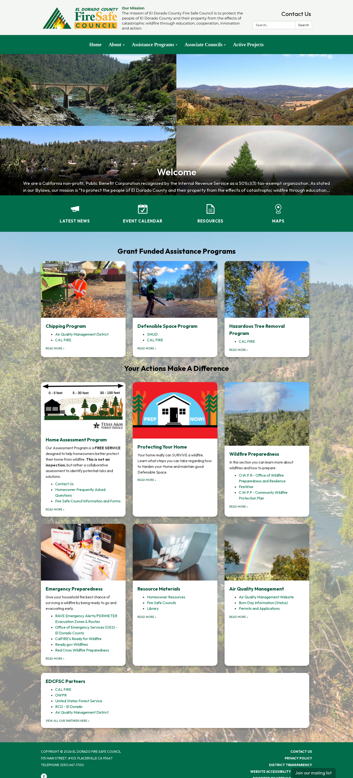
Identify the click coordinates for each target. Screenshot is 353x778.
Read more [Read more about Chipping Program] (55, 348)
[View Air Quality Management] (266, 558)
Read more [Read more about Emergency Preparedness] (55, 658)
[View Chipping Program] (83, 295)
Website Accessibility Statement (281, 771)
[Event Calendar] (143, 210)
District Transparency (290, 765)
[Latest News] (75, 210)
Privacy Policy (298, 758)
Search (303, 25)
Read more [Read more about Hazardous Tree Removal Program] (238, 350)
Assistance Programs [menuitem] (153, 44)
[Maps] (278, 210)
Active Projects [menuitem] (248, 44)
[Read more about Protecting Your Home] (175, 449)
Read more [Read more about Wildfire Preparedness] (238, 506)
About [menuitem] (115, 44)
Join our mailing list (313, 773)
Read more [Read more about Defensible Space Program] (146, 348)
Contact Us (296, 14)
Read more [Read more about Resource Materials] (146, 617)
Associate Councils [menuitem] (203, 44)
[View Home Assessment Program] (83, 431)
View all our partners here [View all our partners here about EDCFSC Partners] (67, 720)
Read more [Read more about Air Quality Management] (238, 617)
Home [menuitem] (95, 44)
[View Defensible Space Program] (175, 295)
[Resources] (210, 210)
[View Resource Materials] (175, 558)
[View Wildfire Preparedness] (266, 426)
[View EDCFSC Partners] (175, 681)
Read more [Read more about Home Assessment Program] (55, 509)
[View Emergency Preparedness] (83, 567)
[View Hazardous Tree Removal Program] (266, 299)
